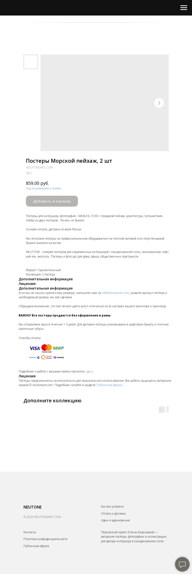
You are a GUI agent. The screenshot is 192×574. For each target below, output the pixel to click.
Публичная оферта (109, 385)
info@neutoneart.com (115, 293)
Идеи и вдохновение (115, 520)
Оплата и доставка (113, 513)
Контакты (29, 532)
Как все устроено (112, 506)
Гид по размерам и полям (43, 188)
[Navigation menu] (183, 7)
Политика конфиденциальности (45, 539)
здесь (89, 371)
